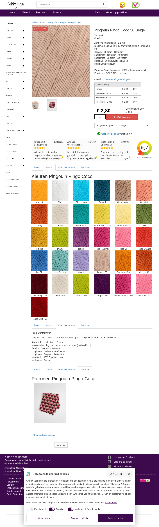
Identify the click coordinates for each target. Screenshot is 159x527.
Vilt (7, 81)
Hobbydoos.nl (38, 22)
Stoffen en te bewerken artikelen (16, 73)
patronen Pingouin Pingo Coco (119, 79)
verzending (110, 134)
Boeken (56, 12)
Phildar (9, 165)
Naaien (9, 65)
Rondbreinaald (14, 491)
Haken (8, 51)
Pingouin (52, 22)
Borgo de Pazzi (12, 102)
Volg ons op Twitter (123, 462)
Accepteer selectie (80, 518)
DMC (8, 116)
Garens (9, 88)
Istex (8, 137)
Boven (37, 167)
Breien (8, 37)
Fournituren (11, 44)
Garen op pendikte (116, 12)
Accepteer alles (115, 518)
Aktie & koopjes (12, 193)
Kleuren (49, 167)
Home (13, 12)
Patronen (41, 12)
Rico (8, 172)
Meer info (61, 445)
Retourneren (13, 481)
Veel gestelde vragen (17, 488)
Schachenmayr (12, 179)
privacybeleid (111, 502)
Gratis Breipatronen (16, 494)
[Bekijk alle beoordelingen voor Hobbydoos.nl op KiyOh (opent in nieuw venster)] (123, 5)
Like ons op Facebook (124, 457)
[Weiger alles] (129, 474)
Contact (10, 485)
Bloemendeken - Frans (44, 435)
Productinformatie (66, 167)
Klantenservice (14, 478)
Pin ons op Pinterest (123, 466)
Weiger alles (44, 518)
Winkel (26, 12)
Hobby (9, 58)
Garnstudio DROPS (14, 130)
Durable (9, 123)
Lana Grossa (11, 151)
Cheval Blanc (11, 109)
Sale (97, 12)
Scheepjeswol (12, 186)
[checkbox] (36, 509)
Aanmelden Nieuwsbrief (16, 468)
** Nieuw (9, 23)
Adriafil (9, 95)
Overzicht (116, 474)
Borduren (10, 30)
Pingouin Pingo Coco (70, 22)
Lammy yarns (11, 144)
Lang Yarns (10, 158)
